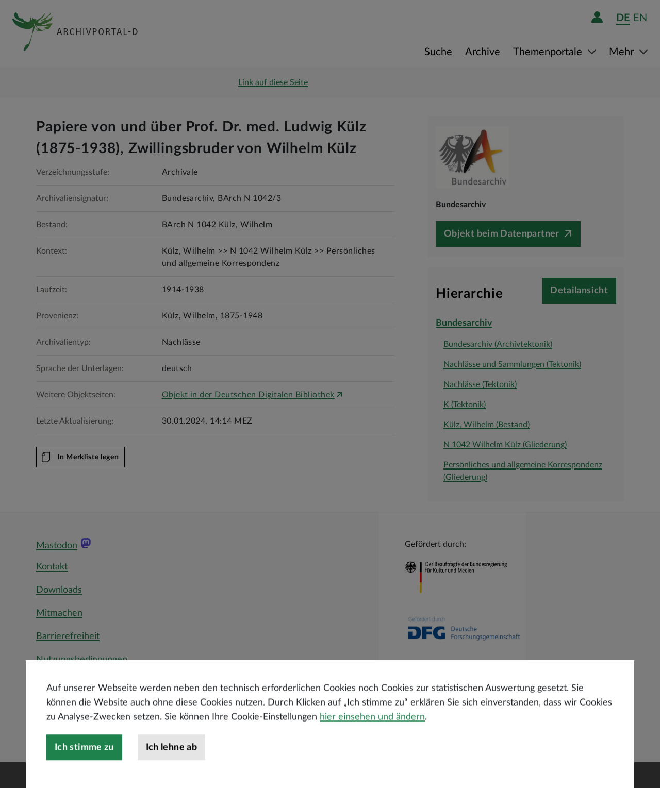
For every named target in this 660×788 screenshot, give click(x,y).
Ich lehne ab (171, 773)
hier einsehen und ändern (372, 743)
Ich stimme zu (84, 773)
